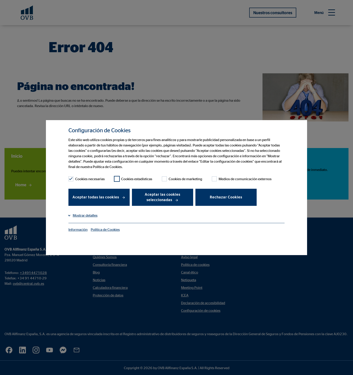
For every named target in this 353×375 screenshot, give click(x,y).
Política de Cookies (105, 229)
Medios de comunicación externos (242, 178)
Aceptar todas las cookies (96, 197)
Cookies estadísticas (133, 178)
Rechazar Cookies (226, 197)
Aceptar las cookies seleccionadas (162, 197)
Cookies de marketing (182, 178)
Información (78, 229)
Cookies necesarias (86, 178)
